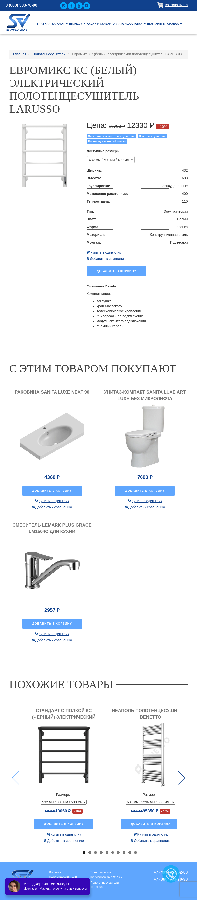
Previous (15, 778)
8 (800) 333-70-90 (21, 5)
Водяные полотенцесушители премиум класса (63, 875)
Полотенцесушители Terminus (104, 885)
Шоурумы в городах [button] (164, 23)
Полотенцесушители (152, 136)
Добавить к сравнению (108, 259)
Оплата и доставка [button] (129, 23)
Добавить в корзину (116, 271)
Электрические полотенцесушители (111, 136)
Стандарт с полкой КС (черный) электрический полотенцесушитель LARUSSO (63, 717)
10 (135, 852)
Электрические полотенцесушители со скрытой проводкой (106, 875)
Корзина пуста (176, 5)
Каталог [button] (60, 23)
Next (181, 778)
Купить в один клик (105, 252)
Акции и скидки (99, 23)
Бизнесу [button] (77, 23)
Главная (43, 23)
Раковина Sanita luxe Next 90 (52, 392)
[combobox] (111, 159)
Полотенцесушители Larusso (107, 141)
